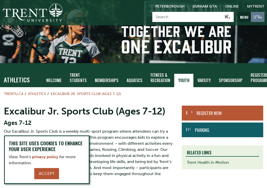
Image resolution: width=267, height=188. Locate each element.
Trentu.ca (13, 86)
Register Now (209, 106)
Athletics (17, 72)
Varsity (198, 73)
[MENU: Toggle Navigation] (251, 17)
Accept (46, 173)
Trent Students (77, 70)
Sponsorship (223, 73)
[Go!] (227, 17)
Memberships (104, 73)
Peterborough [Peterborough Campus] (170, 6)
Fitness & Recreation (155, 70)
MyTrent (255, 6)
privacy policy (45, 156)
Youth (178, 73)
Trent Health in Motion (208, 155)
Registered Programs (251, 70)
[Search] (187, 17)
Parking (202, 123)
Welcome (53, 73)
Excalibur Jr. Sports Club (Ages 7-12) (86, 86)
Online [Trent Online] (232, 6)
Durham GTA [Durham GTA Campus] (205, 6)
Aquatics (130, 73)
